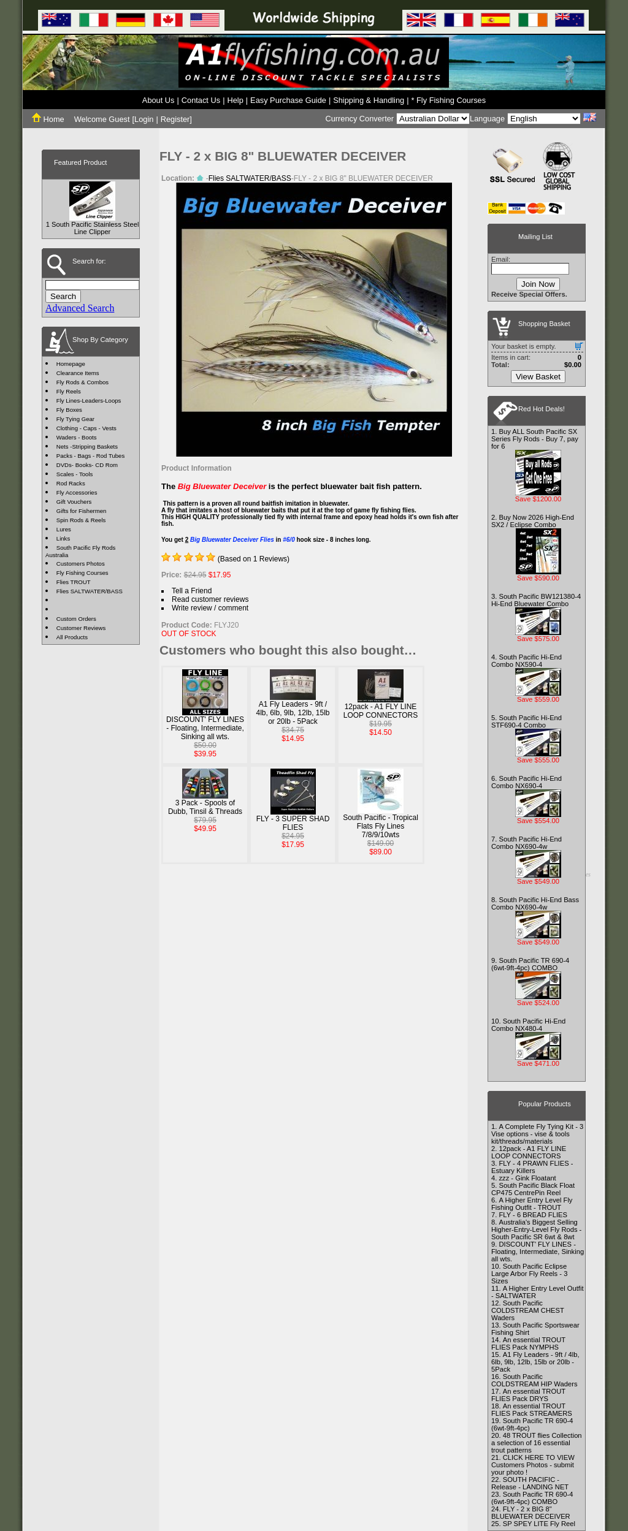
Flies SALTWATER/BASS (89, 591)
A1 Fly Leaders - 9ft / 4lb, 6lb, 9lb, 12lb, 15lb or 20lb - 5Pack (292, 713)
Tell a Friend (192, 591)
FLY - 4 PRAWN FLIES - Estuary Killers (532, 1167)
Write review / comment (210, 608)
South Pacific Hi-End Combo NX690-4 (526, 782)
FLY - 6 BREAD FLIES (533, 1214)
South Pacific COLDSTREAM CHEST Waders (527, 1310)
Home (48, 119)
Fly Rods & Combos (82, 382)
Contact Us (201, 100)
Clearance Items (77, 373)
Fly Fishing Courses (82, 572)
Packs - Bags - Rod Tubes (90, 455)
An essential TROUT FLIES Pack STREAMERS (531, 1409)
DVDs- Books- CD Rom (87, 465)
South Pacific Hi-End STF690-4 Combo (526, 721)
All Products (72, 637)
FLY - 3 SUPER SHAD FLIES (293, 823)
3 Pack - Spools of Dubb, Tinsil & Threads (205, 807)
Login (143, 119)
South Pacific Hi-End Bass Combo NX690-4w (535, 903)
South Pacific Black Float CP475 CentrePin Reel (533, 1189)
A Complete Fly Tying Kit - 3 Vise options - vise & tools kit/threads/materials (537, 1134)
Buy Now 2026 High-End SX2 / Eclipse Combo (532, 521)
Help (235, 100)
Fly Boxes (69, 409)
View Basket (538, 376)
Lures (63, 529)
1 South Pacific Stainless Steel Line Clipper (92, 228)
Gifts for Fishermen (81, 510)
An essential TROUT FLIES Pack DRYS (528, 1395)
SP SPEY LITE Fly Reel (539, 1523)
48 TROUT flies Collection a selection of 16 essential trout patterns (536, 1443)
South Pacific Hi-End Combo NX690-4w (526, 842)
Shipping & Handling (368, 100)
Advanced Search (79, 308)
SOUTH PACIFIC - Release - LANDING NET (530, 1483)
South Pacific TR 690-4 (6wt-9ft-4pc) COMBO (530, 964)
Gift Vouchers (74, 501)
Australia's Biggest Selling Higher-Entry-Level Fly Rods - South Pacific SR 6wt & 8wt (536, 1229)
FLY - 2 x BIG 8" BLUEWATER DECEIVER (530, 1512)
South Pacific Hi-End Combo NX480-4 (528, 1024)
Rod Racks (70, 483)
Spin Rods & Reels (81, 520)
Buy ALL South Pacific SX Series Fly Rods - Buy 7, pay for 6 (534, 439)
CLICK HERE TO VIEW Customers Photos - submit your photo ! (533, 1465)
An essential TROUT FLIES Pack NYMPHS (528, 1343)
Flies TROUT (73, 582)
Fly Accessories (77, 492)
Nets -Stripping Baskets (87, 446)
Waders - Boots (76, 437)
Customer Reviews (81, 628)
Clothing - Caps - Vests (86, 428)
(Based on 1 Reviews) (253, 559)
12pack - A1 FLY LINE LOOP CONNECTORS (380, 711)
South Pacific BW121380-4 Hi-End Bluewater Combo (536, 600)
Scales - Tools (74, 474)
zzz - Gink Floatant (527, 1178)
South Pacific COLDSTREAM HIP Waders (534, 1380)
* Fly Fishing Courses (449, 100)
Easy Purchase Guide (288, 100)
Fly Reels (68, 391)
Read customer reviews (210, 599)
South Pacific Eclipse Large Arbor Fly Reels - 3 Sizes (529, 1274)
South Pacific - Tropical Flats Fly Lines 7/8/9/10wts (380, 826)
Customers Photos (80, 563)
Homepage (70, 363)
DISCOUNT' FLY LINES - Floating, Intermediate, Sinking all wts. (205, 728)
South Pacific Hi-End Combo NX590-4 (526, 660)
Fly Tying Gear (75, 419)
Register (175, 119)
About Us (158, 100)
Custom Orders (76, 618)
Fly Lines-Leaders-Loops (88, 400)
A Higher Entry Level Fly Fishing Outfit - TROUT (531, 1203)
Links (63, 538)
